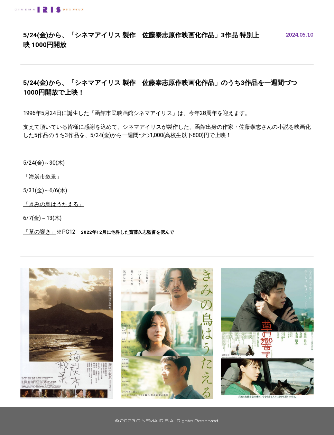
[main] (141, 40)
